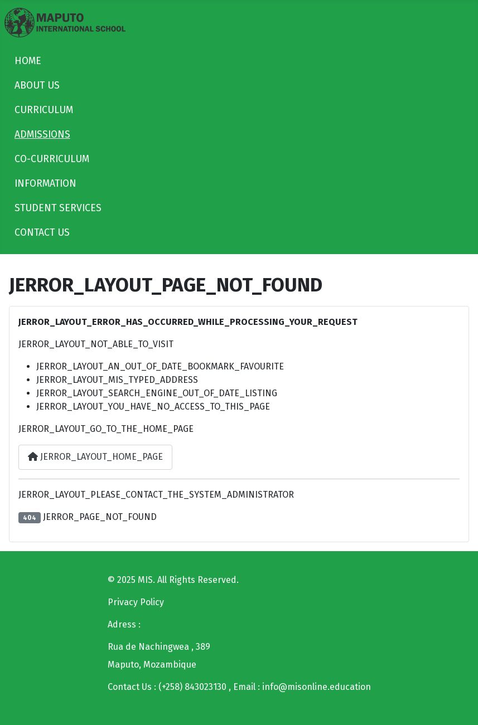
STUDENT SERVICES (58, 208)
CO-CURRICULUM (52, 159)
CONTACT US (42, 233)
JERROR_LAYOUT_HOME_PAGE (95, 456)
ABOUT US (37, 85)
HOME (28, 61)
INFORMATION (45, 183)
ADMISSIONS (42, 134)
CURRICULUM (44, 110)
